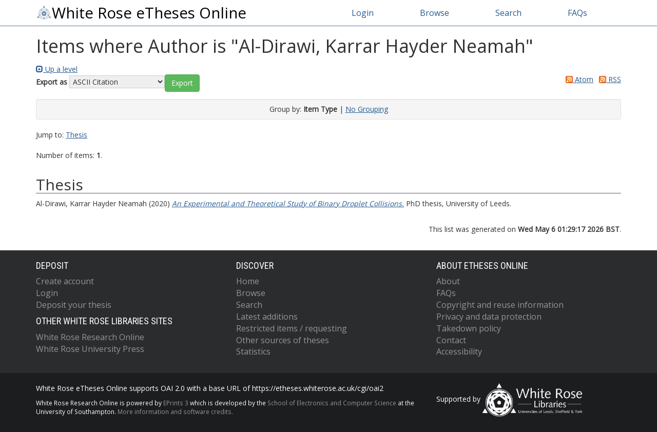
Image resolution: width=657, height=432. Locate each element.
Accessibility (459, 351)
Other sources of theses (282, 340)
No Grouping (366, 109)
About (448, 281)
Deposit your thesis (73, 304)
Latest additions (267, 316)
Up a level (57, 69)
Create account (65, 281)
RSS (608, 79)
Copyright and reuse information (500, 304)
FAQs (577, 12)
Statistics (253, 351)
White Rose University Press (90, 349)
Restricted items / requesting (291, 328)
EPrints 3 (175, 403)
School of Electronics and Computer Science (331, 403)
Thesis (76, 135)
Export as (51, 82)
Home (247, 281)
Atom (577, 79)
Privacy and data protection (489, 316)
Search (508, 12)
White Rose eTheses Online (141, 13)
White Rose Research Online (90, 337)
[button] (182, 83)
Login (363, 12)
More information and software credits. (175, 411)
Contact (451, 340)
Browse (434, 12)
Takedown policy (468, 328)
